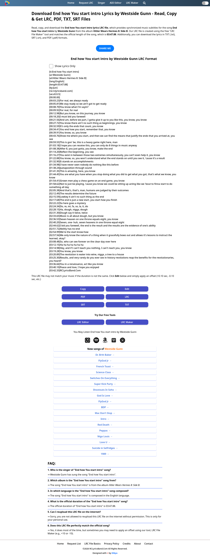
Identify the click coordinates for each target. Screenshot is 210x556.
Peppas (103, 430)
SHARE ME (105, 48)
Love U (103, 442)
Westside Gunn (114, 349)
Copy (83, 289)
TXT (127, 304)
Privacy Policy (111, 543)
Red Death (103, 424)
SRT (83, 304)
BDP (103, 407)
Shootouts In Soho (103, 389)
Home (71, 2)
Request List (74, 543)
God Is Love (103, 395)
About (137, 543)
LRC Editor (83, 322)
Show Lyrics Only (65, 66)
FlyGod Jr (103, 360)
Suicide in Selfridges (103, 448)
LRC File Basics (92, 543)
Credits (127, 543)
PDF (83, 296)
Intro (103, 418)
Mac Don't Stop (103, 413)
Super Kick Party (103, 384)
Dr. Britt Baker (103, 354)
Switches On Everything (103, 378)
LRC (127, 296)
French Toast (103, 366)
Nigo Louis (103, 436)
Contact (148, 543)
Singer (101, 2)
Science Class (103, 372)
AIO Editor (115, 2)
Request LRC (86, 2)
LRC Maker (132, 2)
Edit (127, 289)
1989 (103, 453)
